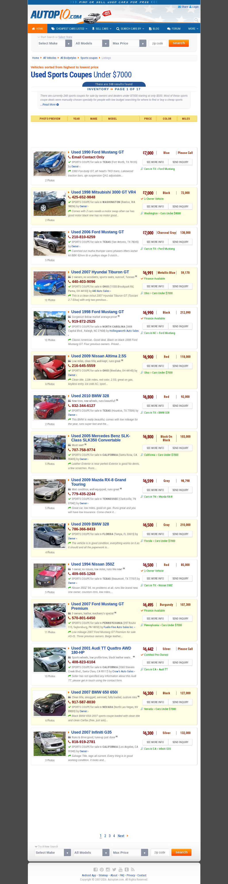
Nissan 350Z (165, 585)
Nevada (148, 709)
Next (123, 836)
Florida (148, 541)
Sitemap (103, 875)
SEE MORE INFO (155, 162)
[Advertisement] (114, 134)
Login (195, 6)
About (113, 875)
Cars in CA (150, 669)
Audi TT (163, 669)
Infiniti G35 (165, 748)
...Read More (49, 104)
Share (185, 6)
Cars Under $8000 (170, 213)
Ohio (146, 293)
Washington (151, 213)
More (191, 28)
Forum (173, 29)
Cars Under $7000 (162, 293)
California (149, 454)
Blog (154, 29)
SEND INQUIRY (180, 162)
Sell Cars (100, 29)
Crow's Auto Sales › (123, 671)
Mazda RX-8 (165, 496)
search (179, 43)
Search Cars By (128, 29)
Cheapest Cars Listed (67, 29)
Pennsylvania (151, 625)
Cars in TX (150, 169)
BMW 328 (164, 412)
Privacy (131, 875)
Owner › (75, 166)
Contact (141, 875)
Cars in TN (150, 496)
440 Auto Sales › (101, 291)
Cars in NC (150, 333)
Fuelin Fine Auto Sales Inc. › (119, 627)
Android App (89, 875)
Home (37, 29)
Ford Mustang (167, 169)
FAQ (122, 875)
